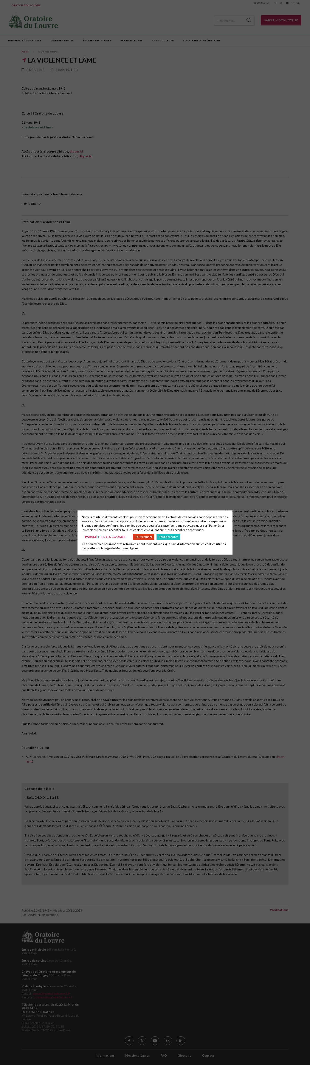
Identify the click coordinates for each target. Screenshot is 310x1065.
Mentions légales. (127, 548)
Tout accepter (168, 537)
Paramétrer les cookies (105, 537)
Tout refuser (143, 537)
